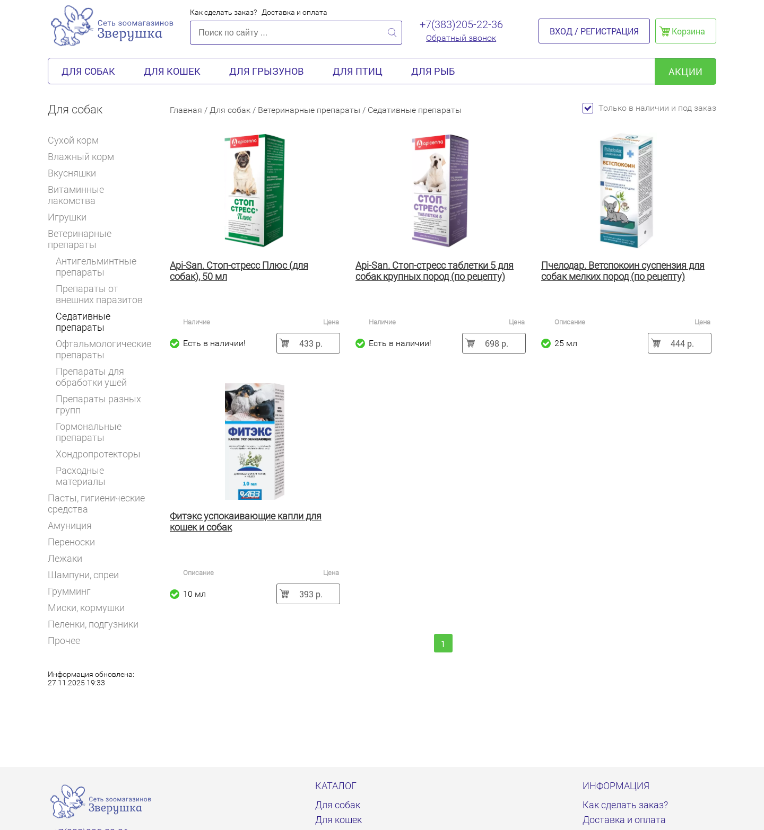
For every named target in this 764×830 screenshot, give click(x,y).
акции (685, 71)
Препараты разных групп (98, 404)
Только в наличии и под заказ (649, 108)
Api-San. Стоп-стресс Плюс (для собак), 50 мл (239, 271)
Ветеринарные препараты (100, 239)
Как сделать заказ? (223, 12)
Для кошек (172, 71)
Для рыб (433, 71)
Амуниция (74, 525)
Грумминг (74, 591)
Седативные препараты (83, 322)
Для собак (88, 71)
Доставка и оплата (294, 12)
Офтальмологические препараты (103, 349)
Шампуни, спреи (83, 574)
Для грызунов (266, 71)
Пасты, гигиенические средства (96, 503)
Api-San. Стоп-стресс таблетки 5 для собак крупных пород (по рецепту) (434, 271)
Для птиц (358, 71)
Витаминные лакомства (101, 195)
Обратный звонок (461, 38)
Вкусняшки (76, 173)
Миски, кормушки (86, 607)
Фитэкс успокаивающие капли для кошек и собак (246, 521)
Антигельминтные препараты (96, 266)
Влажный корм (85, 156)
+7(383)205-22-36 (461, 24)
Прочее (64, 640)
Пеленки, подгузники (93, 624)
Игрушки (72, 217)
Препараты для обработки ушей (91, 377)
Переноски (71, 542)
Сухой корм (78, 140)
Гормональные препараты (88, 432)
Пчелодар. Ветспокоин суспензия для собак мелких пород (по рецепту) (623, 271)
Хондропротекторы (98, 454)
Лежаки (65, 558)
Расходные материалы (81, 476)
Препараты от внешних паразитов (99, 294)
